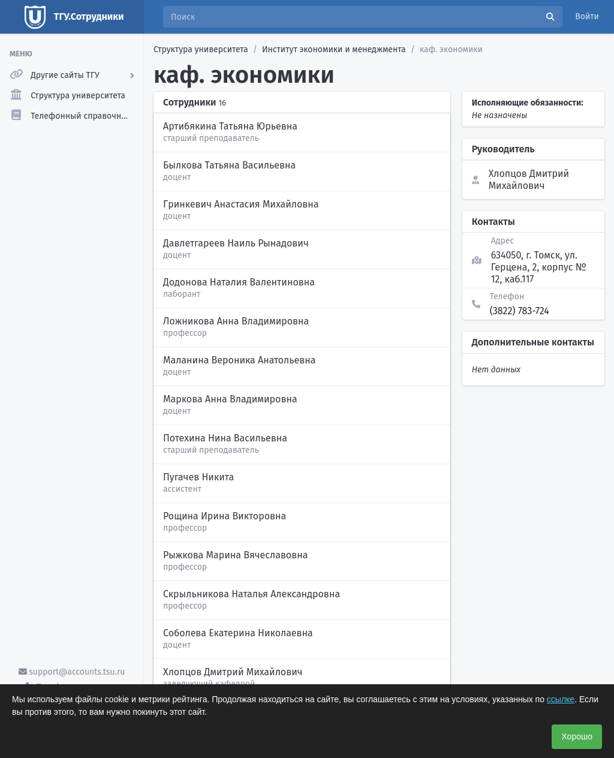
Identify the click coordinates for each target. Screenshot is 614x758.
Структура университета (201, 49)
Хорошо (576, 736)
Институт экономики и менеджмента (334, 49)
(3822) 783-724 (519, 311)
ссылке (560, 699)
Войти (587, 16)
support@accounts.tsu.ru (72, 672)
